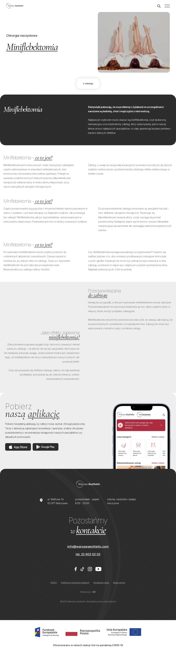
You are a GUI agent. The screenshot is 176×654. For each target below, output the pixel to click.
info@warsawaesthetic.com (88, 546)
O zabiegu (88, 83)
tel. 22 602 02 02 (88, 554)
